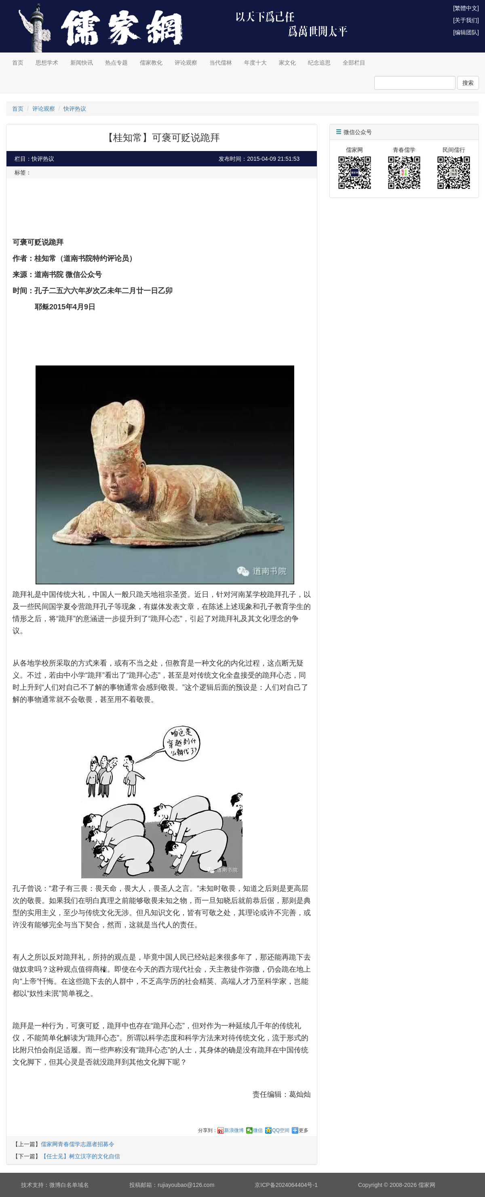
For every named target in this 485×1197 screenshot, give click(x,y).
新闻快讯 (81, 62)
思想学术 (47, 62)
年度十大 (255, 62)
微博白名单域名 (69, 1185)
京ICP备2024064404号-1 (286, 1185)
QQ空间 (280, 1130)
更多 (303, 1130)
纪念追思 (319, 62)
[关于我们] (466, 20)
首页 (17, 62)
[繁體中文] (466, 8)
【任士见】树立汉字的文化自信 (80, 1156)
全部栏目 (354, 62)
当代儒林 (220, 62)
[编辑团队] (466, 32)
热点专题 (116, 62)
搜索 (468, 83)
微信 (258, 1130)
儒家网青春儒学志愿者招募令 (77, 1144)
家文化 (287, 62)
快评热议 (74, 108)
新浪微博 (234, 1130)
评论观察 (186, 62)
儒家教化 (151, 62)
